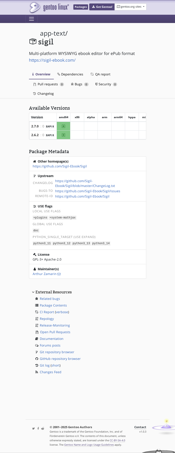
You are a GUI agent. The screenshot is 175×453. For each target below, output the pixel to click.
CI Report (47, 311)
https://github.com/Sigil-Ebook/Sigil (60, 166)
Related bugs (50, 298)
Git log (45, 364)
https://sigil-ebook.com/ (52, 60)
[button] (102, 6)
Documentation (51, 338)
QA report (100, 74)
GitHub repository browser (60, 358)
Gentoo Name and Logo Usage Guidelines (89, 444)
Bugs (80, 84)
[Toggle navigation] (31, 19)
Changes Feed (50, 371)
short (56, 364)
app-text (52, 33)
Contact (140, 427)
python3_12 (61, 243)
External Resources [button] (53, 291)
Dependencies (70, 74)
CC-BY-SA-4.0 (117, 440)
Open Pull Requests (55, 331)
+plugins (40, 217)
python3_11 (42, 243)
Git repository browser (57, 351)
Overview (41, 74)
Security (106, 84)
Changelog (43, 93)
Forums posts (50, 344)
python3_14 (101, 243)
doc (36, 230)
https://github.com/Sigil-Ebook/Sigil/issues (87, 191)
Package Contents (53, 304)
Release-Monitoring (55, 324)
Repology (47, 318)
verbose (62, 311)
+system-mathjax (62, 217)
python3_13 (81, 243)
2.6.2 (35, 135)
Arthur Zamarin (45, 273)
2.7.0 (35, 126)
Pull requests (48, 84)
